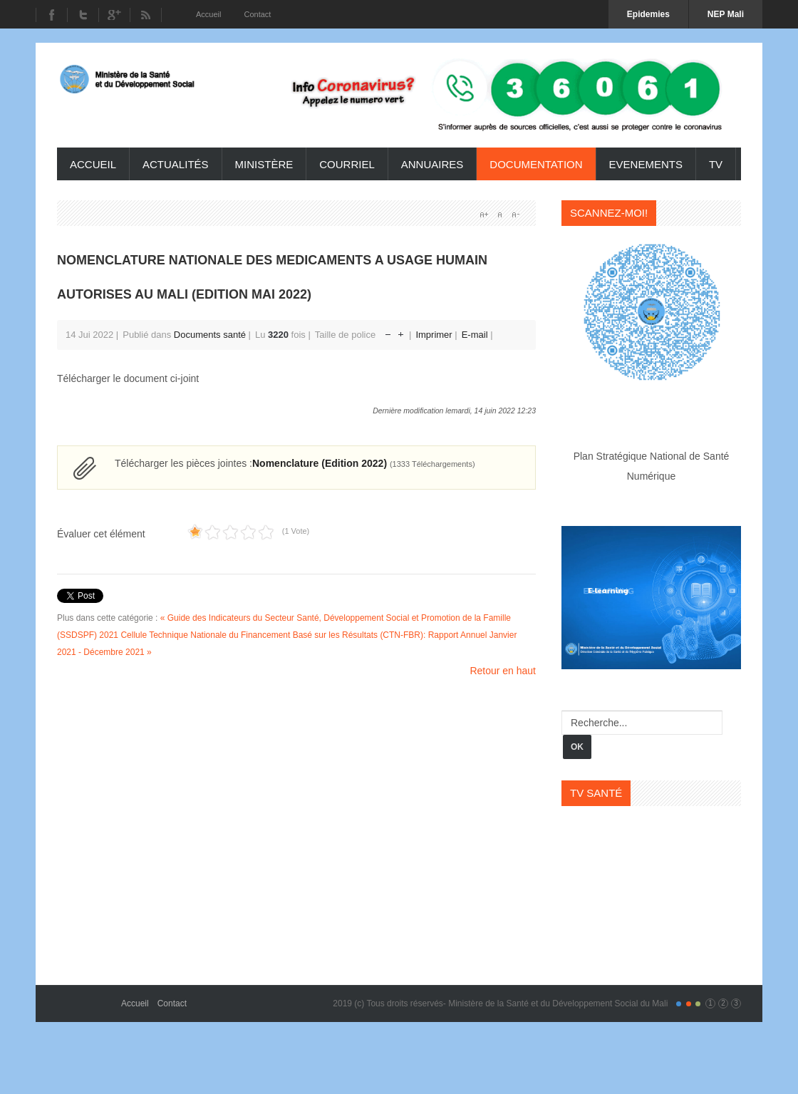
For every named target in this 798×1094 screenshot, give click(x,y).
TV (715, 164)
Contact (172, 1003)
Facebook (51, 15)
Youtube (114, 15)
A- (515, 214)
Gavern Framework (89, 998)
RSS (146, 15)
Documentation (535, 164)
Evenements (646, 164)
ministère (264, 164)
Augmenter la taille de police (400, 331)
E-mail (476, 334)
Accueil (93, 164)
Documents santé (210, 334)
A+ (484, 214)
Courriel (347, 164)
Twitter (82, 15)
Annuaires (432, 164)
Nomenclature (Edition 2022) (363, 463)
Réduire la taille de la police (388, 331)
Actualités (175, 164)
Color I (678, 1003)
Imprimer (435, 334)
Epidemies (648, 14)
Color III (697, 1003)
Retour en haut (503, 670)
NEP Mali (726, 14)
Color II (688, 1003)
